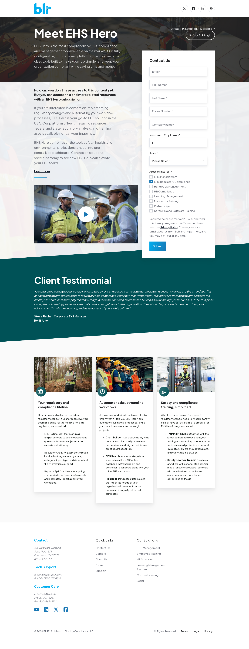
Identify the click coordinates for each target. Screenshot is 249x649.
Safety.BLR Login (200, 35)
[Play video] (86, 214)
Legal (140, 580)
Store (99, 565)
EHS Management (148, 548)
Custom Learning (147, 575)
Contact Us (103, 548)
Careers (101, 553)
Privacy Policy (169, 227)
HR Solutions (145, 559)
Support (101, 570)
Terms (187, 223)
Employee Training (149, 553)
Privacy (208, 631)
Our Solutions (147, 540)
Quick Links (105, 540)
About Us (101, 559)
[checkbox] (178, 193)
